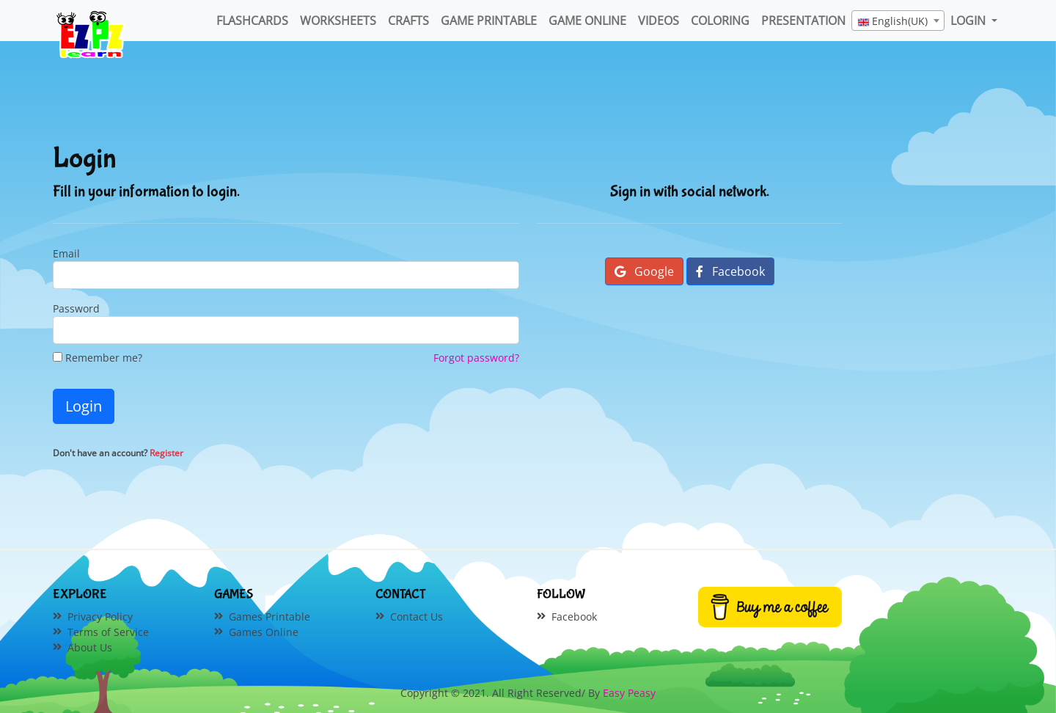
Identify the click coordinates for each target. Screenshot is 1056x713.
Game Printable (489, 20)
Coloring (720, 20)
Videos (658, 20)
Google (644, 271)
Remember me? (97, 358)
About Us (89, 647)
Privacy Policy (100, 617)
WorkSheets (338, 20)
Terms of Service (108, 632)
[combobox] (898, 20)
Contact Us (416, 617)
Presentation (803, 20)
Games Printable (269, 617)
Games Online (263, 632)
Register (166, 453)
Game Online (587, 20)
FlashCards (252, 20)
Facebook (730, 271)
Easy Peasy (629, 693)
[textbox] (898, 21)
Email (66, 253)
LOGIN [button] (969, 20)
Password (76, 308)
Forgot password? (476, 358)
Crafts (408, 20)
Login (83, 406)
